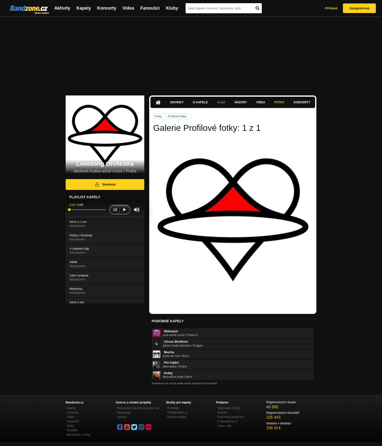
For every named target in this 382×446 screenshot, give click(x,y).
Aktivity (62, 8)
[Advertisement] (191, 53)
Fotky (279, 102)
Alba (221, 102)
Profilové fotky (177, 116)
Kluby (172, 8)
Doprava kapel (176, 417)
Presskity (173, 408)
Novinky (177, 102)
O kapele (200, 102)
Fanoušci (150, 8)
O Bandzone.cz (227, 421)
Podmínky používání (230, 417)
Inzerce (122, 417)
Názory (241, 102)
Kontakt (222, 412)
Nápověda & (228, 408)
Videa (128, 8)
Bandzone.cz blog (78, 434)
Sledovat (105, 184)
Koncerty (106, 8)
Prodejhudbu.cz (177, 412)
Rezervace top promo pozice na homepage (138, 410)
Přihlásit (331, 8)
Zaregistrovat (359, 8)
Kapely (83, 8)
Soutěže (72, 430)
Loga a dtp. (224, 426)
